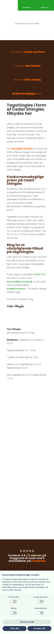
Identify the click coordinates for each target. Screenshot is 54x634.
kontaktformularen (16, 288)
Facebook (39, 561)
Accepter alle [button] (39, 628)
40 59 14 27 (40, 274)
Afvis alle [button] (14, 628)
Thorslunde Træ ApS (21, 148)
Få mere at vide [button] (27, 622)
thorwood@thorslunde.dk (19, 281)
